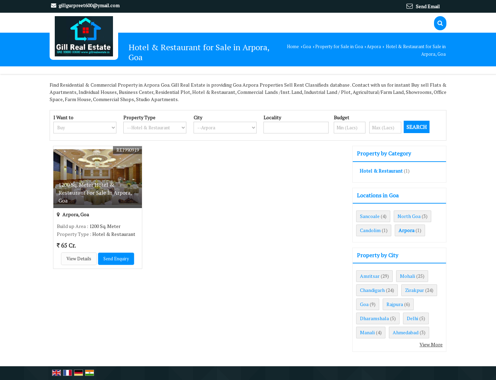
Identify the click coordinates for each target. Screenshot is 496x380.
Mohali (407, 276)
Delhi (412, 318)
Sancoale (370, 216)
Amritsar (370, 276)
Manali (367, 332)
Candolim (370, 230)
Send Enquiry (116, 259)
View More (431, 344)
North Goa (409, 216)
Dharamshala (374, 318)
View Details (78, 259)
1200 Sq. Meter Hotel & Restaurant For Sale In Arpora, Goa (95, 192)
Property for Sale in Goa (339, 47)
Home (293, 47)
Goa (307, 47)
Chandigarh (372, 290)
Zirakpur (414, 290)
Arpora (374, 47)
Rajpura (394, 304)
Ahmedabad (405, 332)
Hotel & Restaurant (381, 170)
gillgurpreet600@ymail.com (89, 5)
